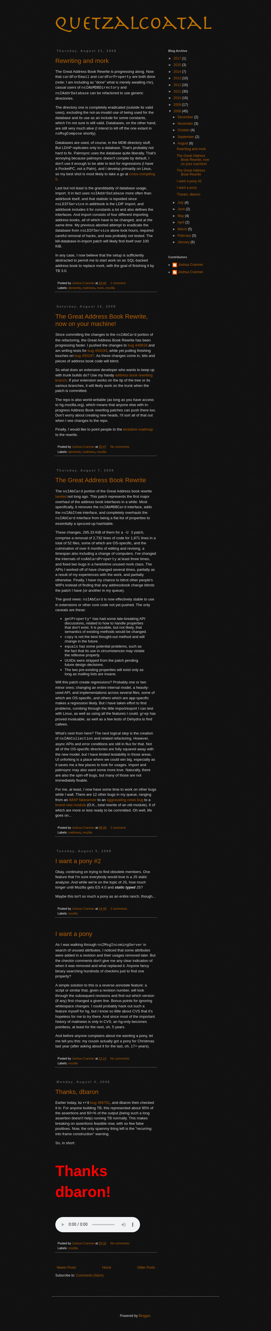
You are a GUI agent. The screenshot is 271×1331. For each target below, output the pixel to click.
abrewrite (74, 288)
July (181, 203)
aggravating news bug (125, 801)
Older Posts (146, 1269)
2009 (178, 105)
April (181, 222)
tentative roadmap (138, 429)
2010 (178, 98)
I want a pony (73, 935)
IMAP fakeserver (82, 801)
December (186, 117)
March (183, 229)
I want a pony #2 (78, 862)
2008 (178, 111)
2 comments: (119, 910)
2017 (178, 58)
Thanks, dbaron (77, 1093)
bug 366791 (100, 1104)
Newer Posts (66, 1269)
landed (61, 496)
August (183, 143)
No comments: (120, 446)
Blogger (144, 1317)
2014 (178, 72)
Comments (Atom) (89, 1277)
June (182, 209)
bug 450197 (84, 356)
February (185, 236)
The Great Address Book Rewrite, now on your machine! (101, 320)
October (184, 130)
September (186, 137)
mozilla (110, 288)
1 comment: (118, 283)
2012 (178, 85)
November (186, 124)
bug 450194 (97, 350)
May (181, 216)
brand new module (70, 806)
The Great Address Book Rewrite (100, 480)
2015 (178, 65)
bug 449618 (138, 345)
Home (106, 1269)
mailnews (88, 288)
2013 (178, 78)
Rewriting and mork (82, 60)
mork (100, 288)
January (184, 242)
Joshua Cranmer (190, 265)
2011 (178, 91)
